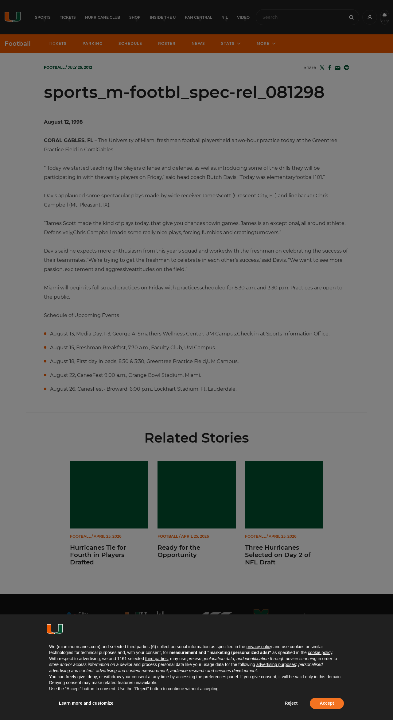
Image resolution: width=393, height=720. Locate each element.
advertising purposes (276, 664)
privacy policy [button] (259, 646)
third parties (156, 658)
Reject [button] (291, 703)
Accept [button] (327, 703)
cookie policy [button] (320, 652)
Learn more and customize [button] (86, 703)
